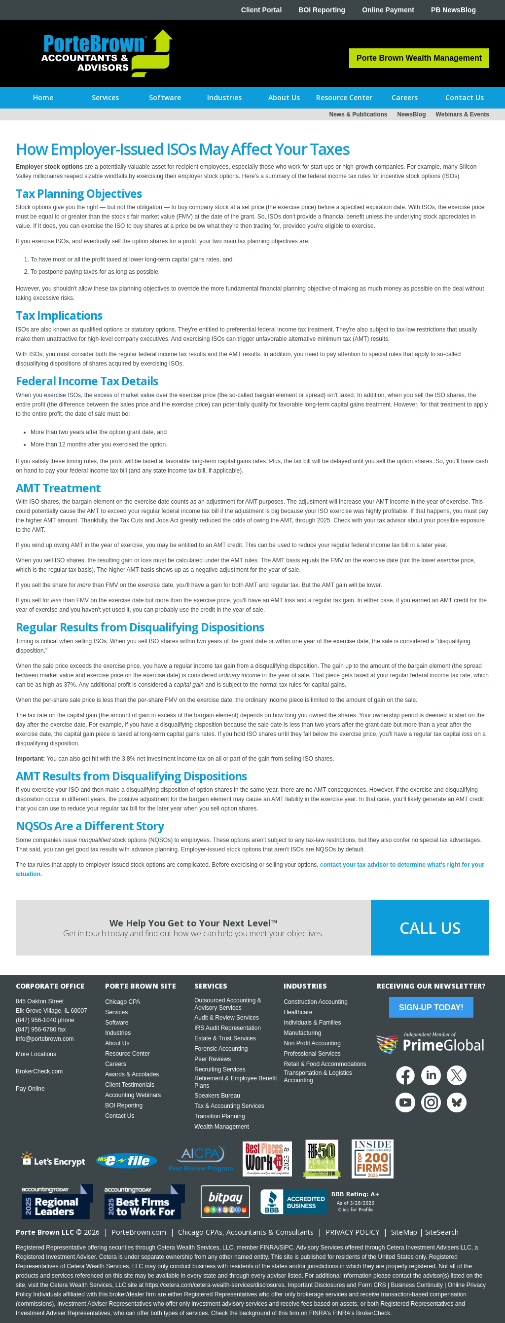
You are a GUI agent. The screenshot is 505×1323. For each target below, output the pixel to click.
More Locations (36, 1054)
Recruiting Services (219, 1069)
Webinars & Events (462, 114)
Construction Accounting (315, 1001)
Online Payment (388, 10)
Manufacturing (302, 1032)
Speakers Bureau (217, 1095)
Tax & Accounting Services (229, 1105)
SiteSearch (442, 1232)
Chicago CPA (122, 1001)
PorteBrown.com (138, 1232)
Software (116, 1022)
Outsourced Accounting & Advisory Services (227, 1004)
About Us (117, 1043)
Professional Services (312, 1053)
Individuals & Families (312, 1022)
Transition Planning (219, 1116)
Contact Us (119, 1115)
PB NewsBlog (453, 10)
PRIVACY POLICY (352, 1232)
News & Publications (358, 114)
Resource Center (127, 1053)
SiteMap (404, 1232)
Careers (115, 1064)
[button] (105, 98)
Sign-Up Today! (431, 1007)
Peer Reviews (212, 1059)
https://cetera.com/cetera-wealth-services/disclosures (215, 1285)
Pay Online (30, 1088)
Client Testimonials (129, 1084)
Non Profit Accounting (312, 1043)
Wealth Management (221, 1126)
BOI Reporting (321, 10)
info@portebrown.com (45, 1038)
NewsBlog (411, 114)
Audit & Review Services (226, 1017)
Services (116, 1012)
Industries (118, 1032)
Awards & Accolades (132, 1074)
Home (43, 97)
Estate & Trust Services (225, 1038)
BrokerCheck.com (39, 1071)
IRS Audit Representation (227, 1028)
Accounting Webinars (133, 1095)
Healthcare (298, 1012)
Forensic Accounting (221, 1048)
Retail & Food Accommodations (325, 1064)
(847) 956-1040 (36, 1020)
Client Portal (261, 10)
